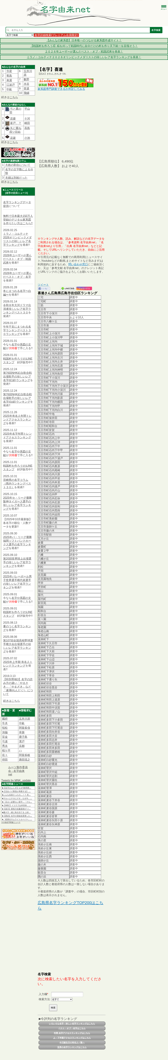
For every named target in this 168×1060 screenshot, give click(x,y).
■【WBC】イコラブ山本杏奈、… (16, 805)
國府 (5, 718)
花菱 (10, 118)
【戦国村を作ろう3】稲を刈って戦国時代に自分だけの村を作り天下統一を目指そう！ (84, 45)
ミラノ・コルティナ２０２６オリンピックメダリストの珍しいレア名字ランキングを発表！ (84, 57)
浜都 (22, 745)
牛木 (5, 723)
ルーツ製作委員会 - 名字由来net (18, 771)
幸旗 (22, 732)
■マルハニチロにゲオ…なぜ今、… (17, 798)
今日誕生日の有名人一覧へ (72, 1042)
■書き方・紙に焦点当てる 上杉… (16, 812)
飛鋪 (26, 92)
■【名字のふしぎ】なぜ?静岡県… (16, 788)
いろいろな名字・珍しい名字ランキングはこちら (72, 1023)
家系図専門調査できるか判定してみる (61, 88)
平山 (27, 108)
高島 (27, 128)
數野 (26, 79)
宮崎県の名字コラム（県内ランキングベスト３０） (17, 483)
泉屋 (9, 80)
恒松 (5, 727)
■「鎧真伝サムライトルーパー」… (17, 819)
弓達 (5, 741)
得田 (5, 759)
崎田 (27, 123)
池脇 (5, 732)
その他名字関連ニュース (10, 822)
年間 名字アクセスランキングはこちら (72, 1033)
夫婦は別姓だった (16, 177)
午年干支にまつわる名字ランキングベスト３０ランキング (17, 330)
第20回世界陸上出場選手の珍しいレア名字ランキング (17, 562)
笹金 (5, 736)
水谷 (26, 83)
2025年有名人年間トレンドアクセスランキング (17, 419)
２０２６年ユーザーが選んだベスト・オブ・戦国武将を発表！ (84, 51)
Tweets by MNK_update (16, 780)
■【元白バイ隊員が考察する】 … (16, 791)
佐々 (5, 755)
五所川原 (24, 718)
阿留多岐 (24, 755)
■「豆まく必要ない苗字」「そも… (17, 802)
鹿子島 (23, 736)
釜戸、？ (15, 123)
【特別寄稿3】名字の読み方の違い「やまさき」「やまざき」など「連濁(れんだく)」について (18, 686)
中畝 (9, 89)
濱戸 (22, 741)
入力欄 (43, 994)
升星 (9, 71)
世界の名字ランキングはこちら (72, 1047)
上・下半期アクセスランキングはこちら (72, 1038)
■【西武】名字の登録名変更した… (17, 816)
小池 (27, 137)
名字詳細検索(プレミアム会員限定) (56, 35)
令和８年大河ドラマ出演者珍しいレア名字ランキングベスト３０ (17, 309)
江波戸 (10, 84)
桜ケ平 (6, 750)
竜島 (9, 75)
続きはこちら (11, 700)
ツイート (43, 284)
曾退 (26, 88)
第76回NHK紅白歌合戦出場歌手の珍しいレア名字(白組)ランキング (17, 398)
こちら (14, 97)
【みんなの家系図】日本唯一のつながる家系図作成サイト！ (84, 40)
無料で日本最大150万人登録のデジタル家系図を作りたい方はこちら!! (18, 219)
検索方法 (44, 999)
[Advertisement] (72, 124)
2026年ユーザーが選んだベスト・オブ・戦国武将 (17, 259)
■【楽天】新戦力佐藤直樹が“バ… (16, 809)
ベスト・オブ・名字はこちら (72, 1028)
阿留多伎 (24, 727)
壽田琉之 (24, 759)
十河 (27, 118)
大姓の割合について (17, 164)
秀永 (5, 745)
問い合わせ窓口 (78, 264)
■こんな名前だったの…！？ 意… (16, 795)
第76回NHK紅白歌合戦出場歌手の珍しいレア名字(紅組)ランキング (17, 376)
